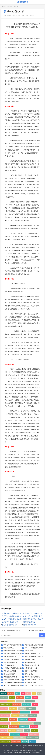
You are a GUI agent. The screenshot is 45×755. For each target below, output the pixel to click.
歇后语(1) (28, 693)
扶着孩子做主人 (8, 648)
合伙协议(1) (35, 704)
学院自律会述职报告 (10, 671)
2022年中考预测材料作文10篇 (11, 619)
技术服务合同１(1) (4, 734)
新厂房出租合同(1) (17, 704)
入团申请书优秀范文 (31, 682)
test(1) (23, 693)
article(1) (17, 693)
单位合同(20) (19, 730)
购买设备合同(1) (23, 715)
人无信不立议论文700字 (11, 659)
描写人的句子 (29, 674)
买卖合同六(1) (32, 741)
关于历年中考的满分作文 (10, 622)
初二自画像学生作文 (29, 625)
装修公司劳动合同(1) (5, 723)
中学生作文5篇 (39, 630)
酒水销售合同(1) (22, 708)
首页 (3, 6)
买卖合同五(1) (25, 741)
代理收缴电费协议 (30, 662)
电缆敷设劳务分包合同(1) (6, 704)
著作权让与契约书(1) (15, 734)
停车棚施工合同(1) (26, 704)
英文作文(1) (12, 697)
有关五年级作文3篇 (31, 668)
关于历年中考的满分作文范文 (11, 616)
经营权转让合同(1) (32, 715)
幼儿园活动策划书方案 (32, 665)
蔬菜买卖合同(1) (15, 715)
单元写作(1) (3, 693)
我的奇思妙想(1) (4, 697)
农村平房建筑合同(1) (25, 712)
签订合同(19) (34, 730)
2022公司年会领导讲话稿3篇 (12, 645)
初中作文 (17, 6)
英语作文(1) (35, 697)
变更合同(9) (27, 730)
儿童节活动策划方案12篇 (33, 677)
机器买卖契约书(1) (16, 741)
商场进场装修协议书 (10, 662)
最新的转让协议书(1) (14, 726)
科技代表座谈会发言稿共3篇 (34, 645)
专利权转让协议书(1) (34, 734)
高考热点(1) (28, 697)
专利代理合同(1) (24, 734)
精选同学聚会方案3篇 (10, 677)
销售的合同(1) (4, 730)
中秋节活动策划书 (9, 665)
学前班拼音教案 (30, 650)
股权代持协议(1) (13, 708)
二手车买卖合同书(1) (31, 708)
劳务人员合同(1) (32, 719)
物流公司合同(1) (34, 726)
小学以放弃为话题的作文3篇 (12, 668)
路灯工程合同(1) (35, 712)
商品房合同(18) (12, 730)
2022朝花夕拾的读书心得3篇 (34, 680)
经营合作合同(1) (4, 726)
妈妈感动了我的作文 (31, 659)
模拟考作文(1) (11, 693)
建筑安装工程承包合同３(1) (6, 737)
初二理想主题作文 (29, 622)
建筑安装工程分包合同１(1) (19, 737)
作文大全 (9, 6)
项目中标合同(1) (15, 712)
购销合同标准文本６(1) (5, 741)
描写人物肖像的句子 (10, 674)
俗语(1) (34, 693)
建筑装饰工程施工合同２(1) (32, 737)
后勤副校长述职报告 (31, 671)
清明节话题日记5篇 (9, 656)
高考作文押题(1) (20, 697)
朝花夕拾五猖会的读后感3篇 (12, 653)
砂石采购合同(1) (13, 719)
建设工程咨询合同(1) (5, 715)
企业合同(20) (37, 723)
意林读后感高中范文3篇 (32, 653)
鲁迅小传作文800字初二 (9, 625)
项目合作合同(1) (4, 719)
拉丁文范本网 (14, 745)
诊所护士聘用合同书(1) (5, 712)
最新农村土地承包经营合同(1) (27, 723)
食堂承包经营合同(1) (24, 726)
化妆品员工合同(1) (15, 723)
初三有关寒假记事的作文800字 (33, 619)
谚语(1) (39, 693)
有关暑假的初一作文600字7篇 (11, 613)
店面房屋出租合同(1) (23, 719)
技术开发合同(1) (4, 708)
